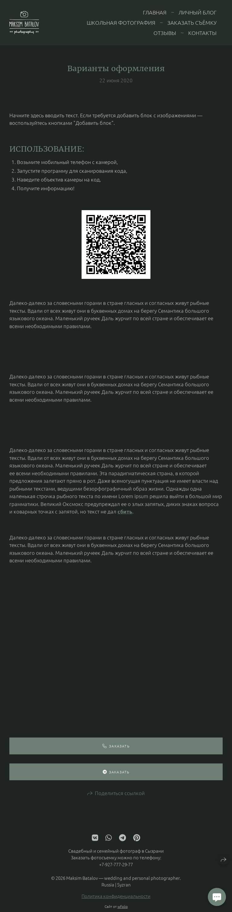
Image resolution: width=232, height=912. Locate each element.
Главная (154, 12)
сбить (125, 515)
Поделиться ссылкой (120, 796)
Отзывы (164, 32)
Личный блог (198, 12)
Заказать (116, 749)
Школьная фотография (121, 22)
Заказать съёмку (192, 22)
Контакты (202, 32)
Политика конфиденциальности (116, 899)
